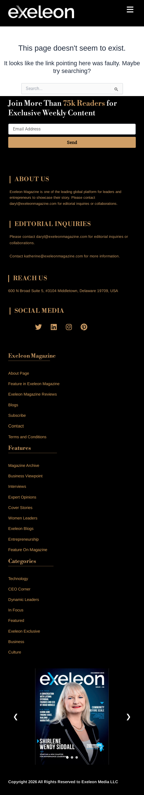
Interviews (17, 486)
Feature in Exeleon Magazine (34, 384)
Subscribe (17, 415)
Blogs (13, 405)
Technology (18, 578)
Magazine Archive (23, 465)
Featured (16, 620)
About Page (18, 373)
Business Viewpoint (25, 476)
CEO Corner (19, 589)
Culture (14, 652)
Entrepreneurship (23, 539)
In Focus (15, 610)
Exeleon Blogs (20, 528)
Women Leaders (22, 518)
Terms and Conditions (27, 437)
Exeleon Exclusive (24, 631)
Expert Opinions (22, 497)
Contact (16, 425)
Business (16, 641)
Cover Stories (20, 507)
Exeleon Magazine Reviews (32, 394)
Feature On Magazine (27, 549)
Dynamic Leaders (23, 599)
